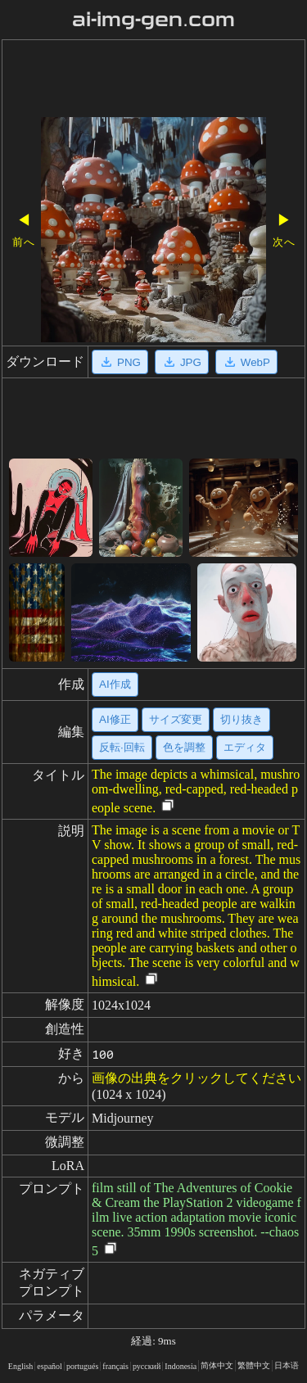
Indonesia (180, 1366)
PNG (120, 362)
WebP (246, 362)
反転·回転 (122, 747)
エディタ (244, 747)
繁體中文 (253, 1365)
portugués (82, 1366)
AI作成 (115, 684)
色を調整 (184, 747)
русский (146, 1366)
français (115, 1366)
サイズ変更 (175, 719)
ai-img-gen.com (153, 19)
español (49, 1366)
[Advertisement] (153, 80)
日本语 (286, 1365)
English (21, 1366)
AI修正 (115, 719)
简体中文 (217, 1365)
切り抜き (241, 719)
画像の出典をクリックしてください (196, 1078)
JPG (181, 362)
